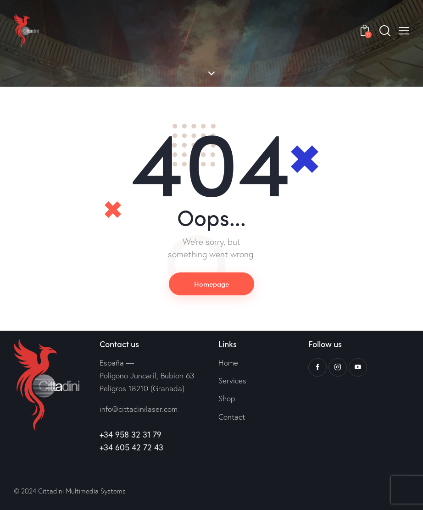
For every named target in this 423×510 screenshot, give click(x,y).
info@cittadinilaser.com (139, 409)
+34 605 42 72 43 (131, 447)
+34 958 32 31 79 (130, 434)
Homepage (211, 283)
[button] (404, 30)
